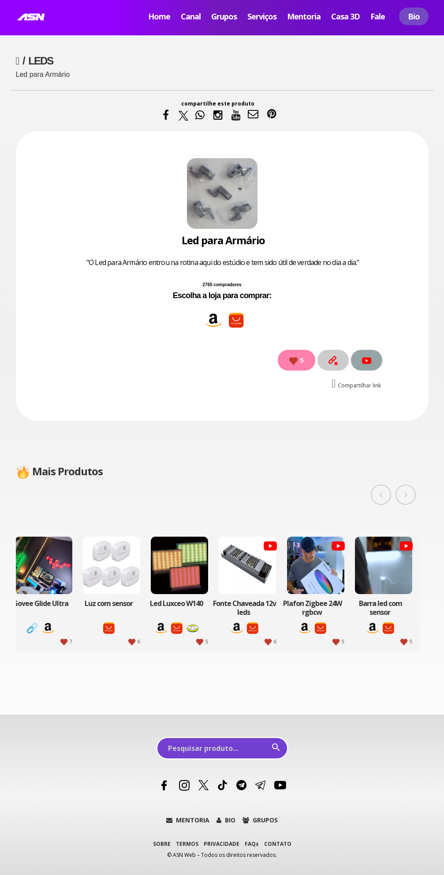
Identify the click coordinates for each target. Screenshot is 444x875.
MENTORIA (187, 820)
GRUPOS (260, 820)
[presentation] (381, 495)
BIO (225, 820)
